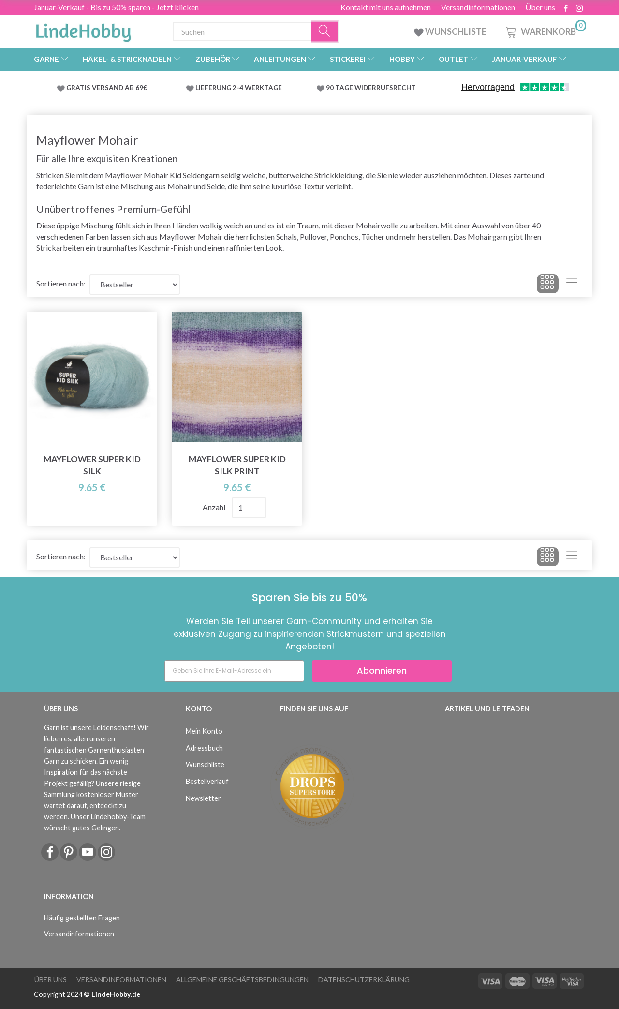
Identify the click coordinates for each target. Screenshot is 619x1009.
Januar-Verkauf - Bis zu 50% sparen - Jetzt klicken (116, 7)
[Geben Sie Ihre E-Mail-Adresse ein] (234, 671)
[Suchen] (325, 32)
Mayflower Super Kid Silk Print (237, 465)
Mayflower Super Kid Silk (92, 465)
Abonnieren (382, 670)
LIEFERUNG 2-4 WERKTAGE (238, 87)
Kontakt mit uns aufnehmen (385, 7)
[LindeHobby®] (83, 29)
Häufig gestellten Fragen (82, 918)
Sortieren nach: (61, 283)
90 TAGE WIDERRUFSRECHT (371, 87)
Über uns (540, 7)
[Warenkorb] (545, 30)
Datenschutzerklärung (364, 980)
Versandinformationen (478, 7)
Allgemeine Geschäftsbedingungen (242, 980)
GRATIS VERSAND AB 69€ (106, 87)
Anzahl (215, 507)
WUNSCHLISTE (451, 31)
